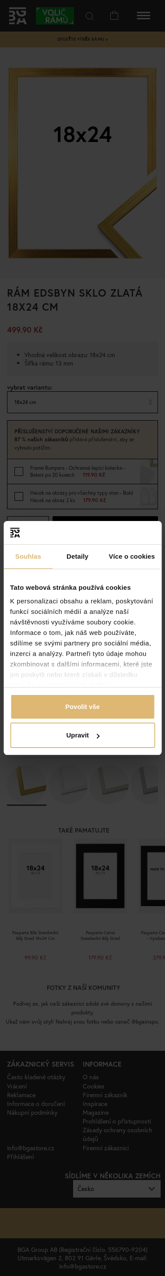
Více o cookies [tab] (132, 556)
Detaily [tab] (77, 556)
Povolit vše (82, 706)
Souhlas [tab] (28, 556)
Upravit (82, 735)
